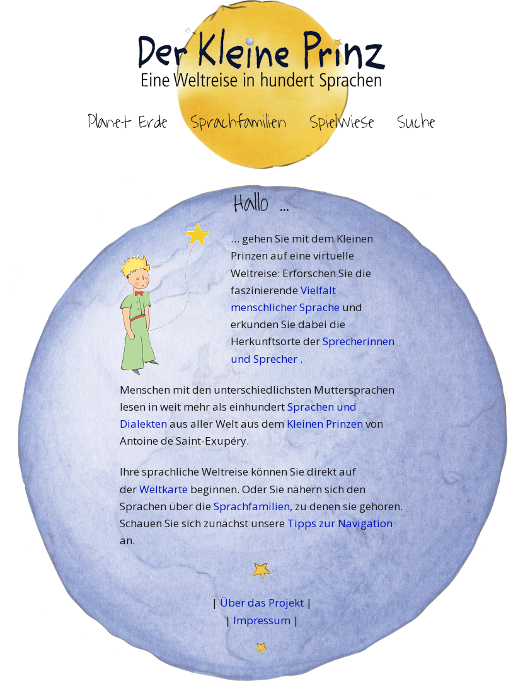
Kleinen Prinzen (326, 423)
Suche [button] (416, 122)
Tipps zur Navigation (340, 523)
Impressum (261, 620)
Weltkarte (163, 489)
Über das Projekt (262, 602)
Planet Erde (128, 122)
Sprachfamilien (238, 122)
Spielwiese (341, 122)
